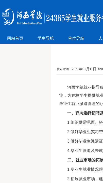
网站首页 (15, 38)
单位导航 (76, 38)
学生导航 (46, 38)
